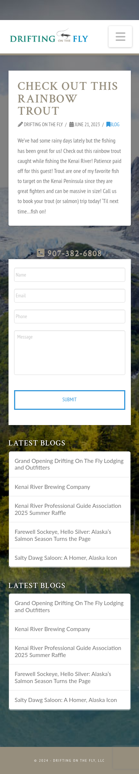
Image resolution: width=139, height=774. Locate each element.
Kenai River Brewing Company (52, 486)
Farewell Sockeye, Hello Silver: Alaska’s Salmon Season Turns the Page (62, 535)
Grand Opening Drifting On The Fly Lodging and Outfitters (68, 464)
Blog (113, 124)
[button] (120, 36)
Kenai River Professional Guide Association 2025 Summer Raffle (67, 509)
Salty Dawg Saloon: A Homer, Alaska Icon (65, 557)
